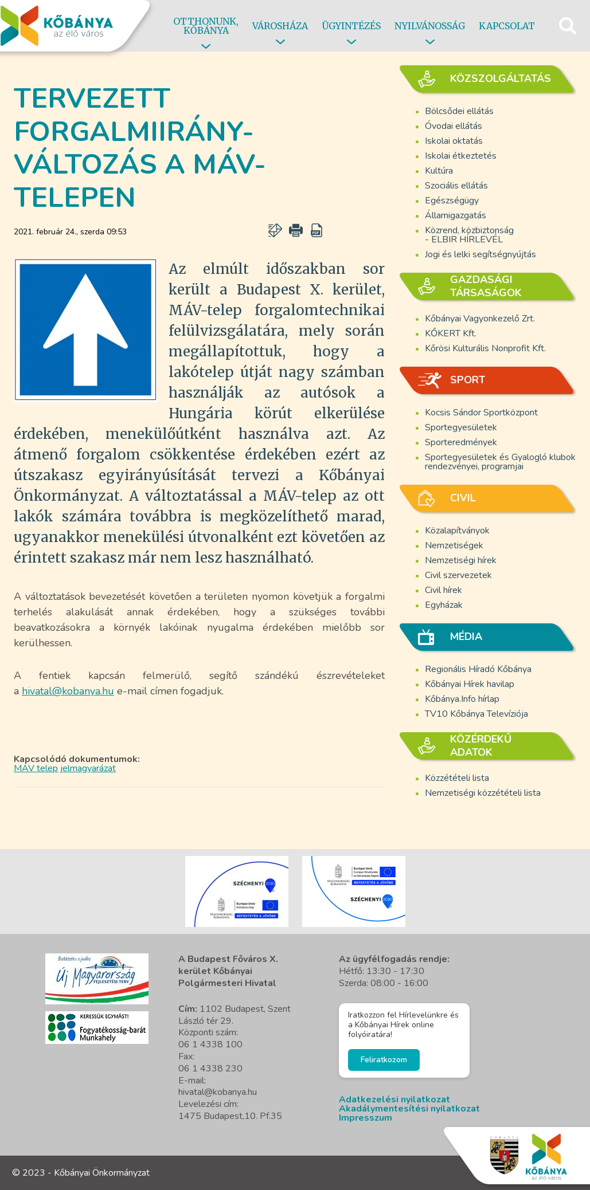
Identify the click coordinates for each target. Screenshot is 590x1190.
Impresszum (365, 1118)
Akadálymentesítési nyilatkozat (409, 1108)
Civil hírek (443, 590)
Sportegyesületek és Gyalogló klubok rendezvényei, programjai (500, 462)
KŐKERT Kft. (450, 333)
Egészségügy (452, 200)
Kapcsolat (507, 26)
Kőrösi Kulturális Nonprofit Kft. (485, 348)
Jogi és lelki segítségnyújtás (480, 254)
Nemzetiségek (454, 545)
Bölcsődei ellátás (459, 111)
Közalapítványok (457, 530)
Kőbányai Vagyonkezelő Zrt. (480, 318)
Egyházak (444, 605)
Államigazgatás (455, 215)
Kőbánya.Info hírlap (462, 699)
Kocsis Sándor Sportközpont (481, 412)
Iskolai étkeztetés (461, 156)
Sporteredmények (461, 442)
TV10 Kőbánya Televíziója (476, 714)
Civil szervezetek (458, 575)
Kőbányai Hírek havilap (469, 684)
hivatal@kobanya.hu (68, 691)
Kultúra (439, 170)
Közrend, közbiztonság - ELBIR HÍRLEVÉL (469, 235)
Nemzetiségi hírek (461, 560)
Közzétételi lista (457, 778)
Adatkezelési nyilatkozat (394, 1099)
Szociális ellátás (456, 185)
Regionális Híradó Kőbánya (478, 669)
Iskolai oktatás (454, 141)
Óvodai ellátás (453, 126)
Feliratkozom (384, 1059)
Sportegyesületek (461, 427)
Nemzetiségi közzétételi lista (483, 793)
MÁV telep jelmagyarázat (65, 768)
